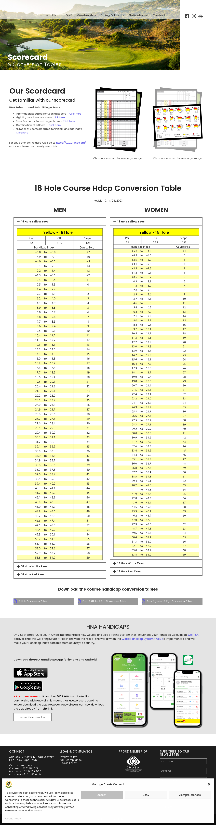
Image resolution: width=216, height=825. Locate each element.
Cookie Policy (13, 818)
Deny (146, 795)
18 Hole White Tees (34, 566)
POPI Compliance (71, 760)
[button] (209, 784)
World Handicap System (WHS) (142, 639)
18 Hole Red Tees (32, 574)
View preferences (190, 795)
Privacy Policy (68, 757)
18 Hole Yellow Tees (34, 221)
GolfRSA (193, 635)
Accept (101, 795)
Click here (75, 113)
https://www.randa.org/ (71, 142)
